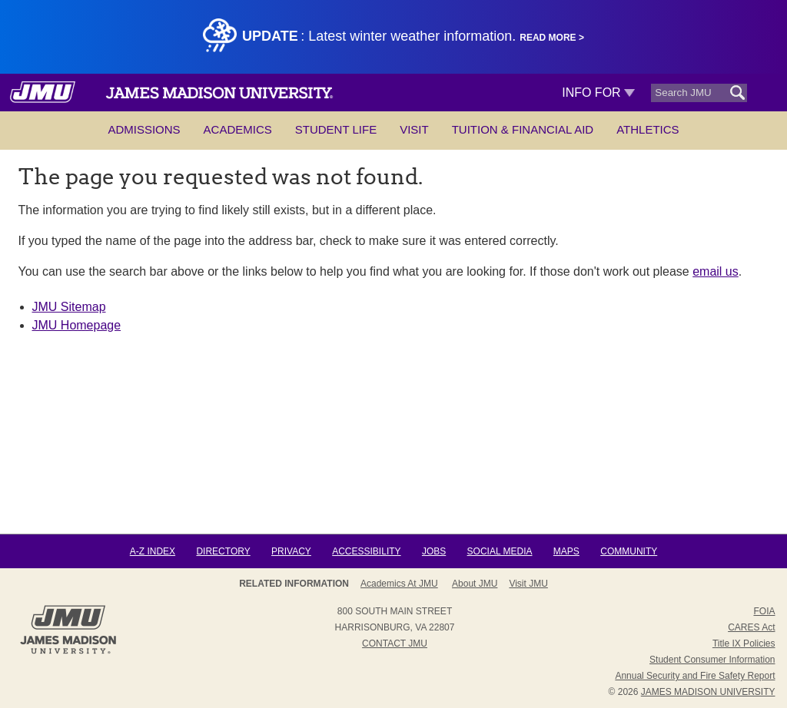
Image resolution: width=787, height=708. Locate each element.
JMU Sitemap (69, 306)
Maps (566, 551)
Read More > (552, 37)
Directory (223, 551)
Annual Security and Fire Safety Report (695, 675)
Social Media (500, 551)
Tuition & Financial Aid (522, 129)
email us (715, 271)
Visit (414, 129)
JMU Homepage (76, 325)
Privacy (291, 551)
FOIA (764, 611)
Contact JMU (394, 643)
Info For (598, 92)
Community (628, 551)
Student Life (336, 129)
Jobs (434, 551)
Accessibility (366, 551)
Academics (238, 129)
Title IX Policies (743, 643)
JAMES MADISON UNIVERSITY (708, 691)
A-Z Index (152, 551)
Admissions (144, 129)
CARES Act (751, 627)
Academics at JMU (399, 583)
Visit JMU (528, 583)
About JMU (474, 583)
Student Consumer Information (712, 659)
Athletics (647, 129)
